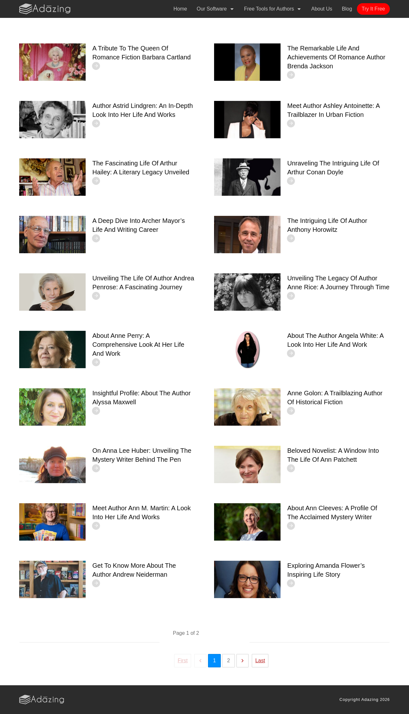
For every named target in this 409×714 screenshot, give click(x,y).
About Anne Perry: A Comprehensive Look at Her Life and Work (138, 344)
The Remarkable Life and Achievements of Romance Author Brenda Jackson (336, 57)
